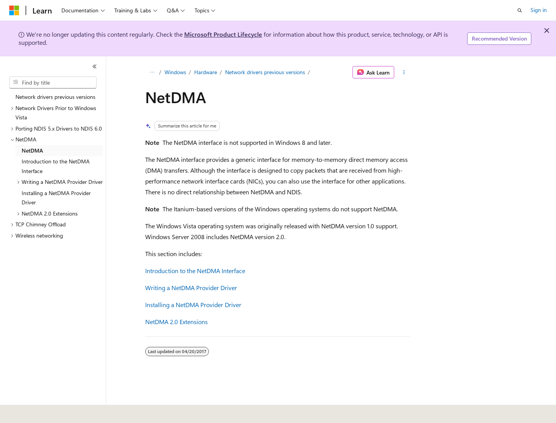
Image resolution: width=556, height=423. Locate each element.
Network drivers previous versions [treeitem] (55, 96)
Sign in (539, 10)
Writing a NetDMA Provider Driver (191, 288)
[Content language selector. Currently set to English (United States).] (44, 412)
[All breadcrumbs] (152, 72)
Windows (175, 72)
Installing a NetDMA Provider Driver (193, 305)
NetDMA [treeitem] (32, 150)
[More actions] (404, 72)
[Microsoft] (14, 10)
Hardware (205, 72)
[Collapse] (94, 66)
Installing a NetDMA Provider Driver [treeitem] (56, 197)
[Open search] (519, 10)
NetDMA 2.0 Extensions (176, 322)
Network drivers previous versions (265, 72)
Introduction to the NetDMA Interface (195, 271)
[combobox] (53, 82)
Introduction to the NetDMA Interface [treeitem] (56, 166)
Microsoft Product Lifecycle (223, 34)
